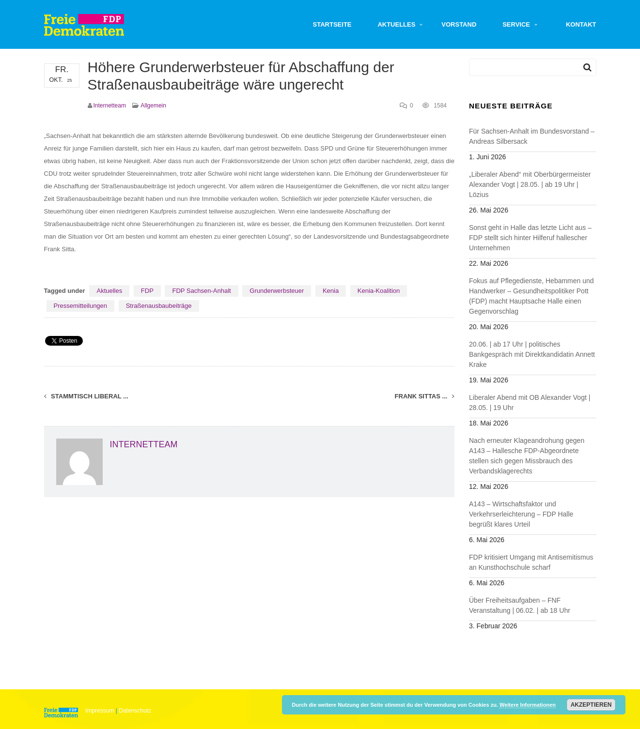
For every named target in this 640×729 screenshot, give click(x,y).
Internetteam (110, 105)
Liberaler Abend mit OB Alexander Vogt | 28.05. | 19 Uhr (529, 402)
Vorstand (458, 24)
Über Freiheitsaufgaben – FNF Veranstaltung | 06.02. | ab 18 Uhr (519, 605)
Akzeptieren (591, 704)
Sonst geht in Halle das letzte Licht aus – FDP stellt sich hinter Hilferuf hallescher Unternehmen (530, 238)
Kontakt (581, 24)
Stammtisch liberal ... (86, 396)
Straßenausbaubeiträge (159, 305)
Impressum (99, 710)
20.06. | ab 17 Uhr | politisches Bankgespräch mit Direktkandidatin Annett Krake (532, 354)
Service (516, 24)
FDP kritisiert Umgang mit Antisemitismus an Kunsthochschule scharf (531, 562)
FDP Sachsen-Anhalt (201, 290)
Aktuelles (396, 24)
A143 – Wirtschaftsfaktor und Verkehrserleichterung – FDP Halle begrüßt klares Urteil (521, 514)
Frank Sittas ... (424, 396)
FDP (147, 290)
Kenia (331, 290)
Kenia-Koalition (379, 290)
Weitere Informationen (528, 705)
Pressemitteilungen (81, 305)
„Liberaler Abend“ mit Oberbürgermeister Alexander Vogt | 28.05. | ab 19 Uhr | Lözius (530, 184)
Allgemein (153, 105)
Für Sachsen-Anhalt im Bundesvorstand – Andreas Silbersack (531, 136)
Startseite (332, 24)
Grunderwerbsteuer (277, 290)
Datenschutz (135, 710)
